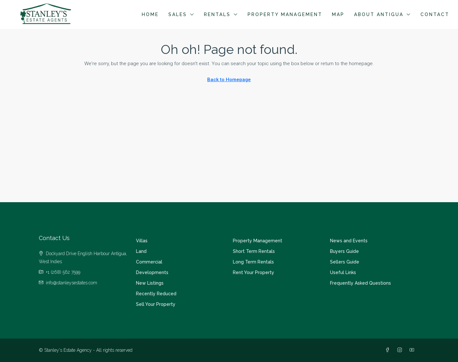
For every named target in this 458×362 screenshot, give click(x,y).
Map (338, 14)
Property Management (285, 14)
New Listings (150, 283)
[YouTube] (413, 350)
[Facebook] (388, 350)
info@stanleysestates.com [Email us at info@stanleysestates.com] (71, 282)
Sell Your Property (155, 304)
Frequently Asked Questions (360, 283)
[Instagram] (400, 350)
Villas (142, 240)
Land (141, 251)
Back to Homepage (229, 79)
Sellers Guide (344, 261)
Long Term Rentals (253, 261)
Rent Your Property (253, 272)
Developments (152, 272)
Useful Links (343, 272)
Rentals (217, 14)
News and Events (349, 240)
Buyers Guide (344, 251)
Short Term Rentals (254, 251)
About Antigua (378, 14)
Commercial (149, 261)
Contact (434, 14)
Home (150, 14)
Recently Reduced (156, 293)
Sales (177, 14)
